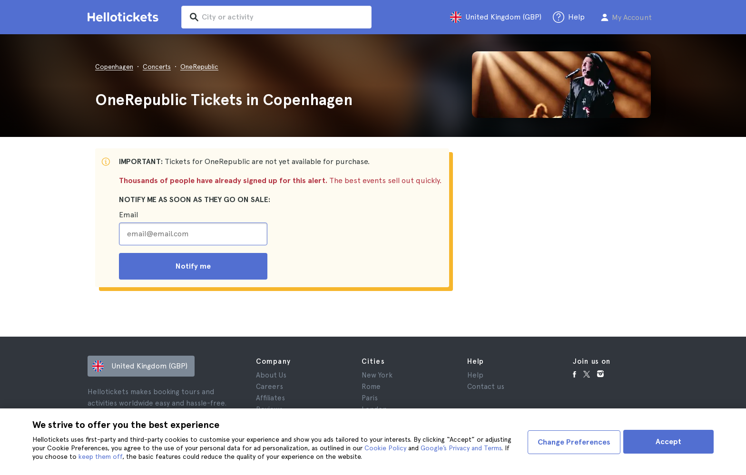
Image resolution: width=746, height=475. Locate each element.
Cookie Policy (385, 448)
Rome (371, 386)
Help (475, 375)
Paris (370, 398)
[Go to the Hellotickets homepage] (124, 17)
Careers (269, 386)
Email (128, 214)
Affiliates (270, 398)
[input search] (283, 17)
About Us (271, 375)
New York (377, 375)
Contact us (485, 386)
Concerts (157, 66)
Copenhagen (114, 66)
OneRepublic (199, 66)
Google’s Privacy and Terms (461, 448)
